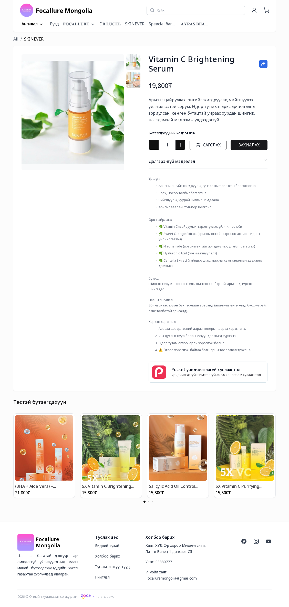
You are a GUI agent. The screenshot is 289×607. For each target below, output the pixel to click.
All (15, 39)
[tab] (133, 62)
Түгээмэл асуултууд (112, 566)
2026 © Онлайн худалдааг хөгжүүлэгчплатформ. (65, 596)
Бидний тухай (107, 545)
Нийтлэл (102, 576)
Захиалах (249, 145)
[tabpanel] (73, 112)
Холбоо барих (107, 555)
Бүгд (54, 24)
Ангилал (33, 24)
